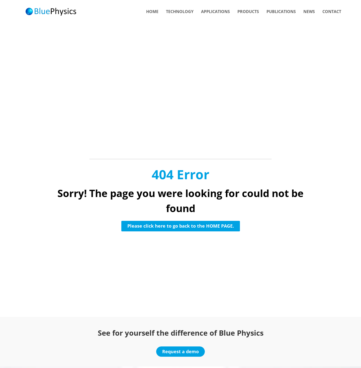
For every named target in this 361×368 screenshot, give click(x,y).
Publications (281, 11)
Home (152, 11)
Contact (331, 11)
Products (248, 11)
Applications (215, 11)
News (309, 11)
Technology (180, 11)
